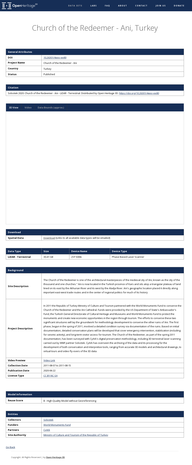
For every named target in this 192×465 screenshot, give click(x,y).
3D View (13, 107)
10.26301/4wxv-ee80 (55, 57)
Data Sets (75, 5)
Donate (179, 5)
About (122, 5)
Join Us (161, 5)
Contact (141, 5)
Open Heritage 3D (55, 457)
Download (49, 238)
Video (28, 107)
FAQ (107, 5)
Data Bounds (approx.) (51, 107)
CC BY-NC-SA (51, 375)
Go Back (10, 447)
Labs (93, 5)
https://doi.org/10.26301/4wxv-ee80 (139, 93)
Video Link (49, 360)
